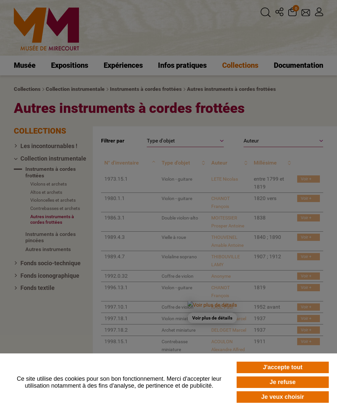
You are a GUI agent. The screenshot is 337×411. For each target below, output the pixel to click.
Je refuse (283, 382)
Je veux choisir (282, 397)
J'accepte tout (282, 367)
